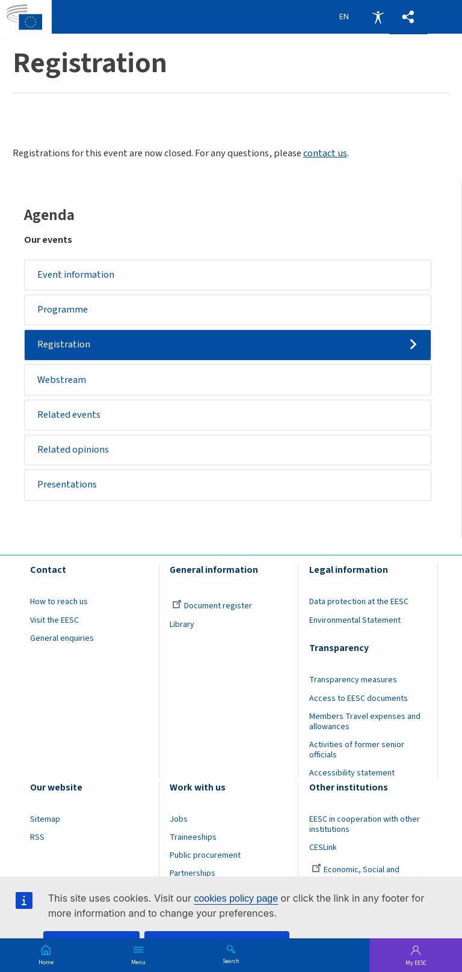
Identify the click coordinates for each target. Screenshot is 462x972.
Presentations (67, 485)
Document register (212, 607)
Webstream (61, 380)
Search (231, 960)
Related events (68, 415)
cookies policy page (236, 898)
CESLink (323, 848)
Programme (62, 309)
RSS (37, 837)
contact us (325, 153)
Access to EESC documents (358, 698)
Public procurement (205, 856)
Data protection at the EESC (358, 602)
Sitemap (45, 819)
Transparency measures (353, 680)
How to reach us (59, 602)
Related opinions (73, 449)
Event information (75, 274)
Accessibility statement (352, 773)
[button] (408, 17)
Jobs (179, 819)
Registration (63, 344)
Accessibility (378, 17)
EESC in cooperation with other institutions (364, 824)
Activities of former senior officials (356, 750)
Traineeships (193, 837)
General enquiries (62, 638)
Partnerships (192, 874)
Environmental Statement (355, 620)
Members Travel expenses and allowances (364, 722)
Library (182, 625)
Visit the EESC (54, 620)
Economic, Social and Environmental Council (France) (365, 875)
